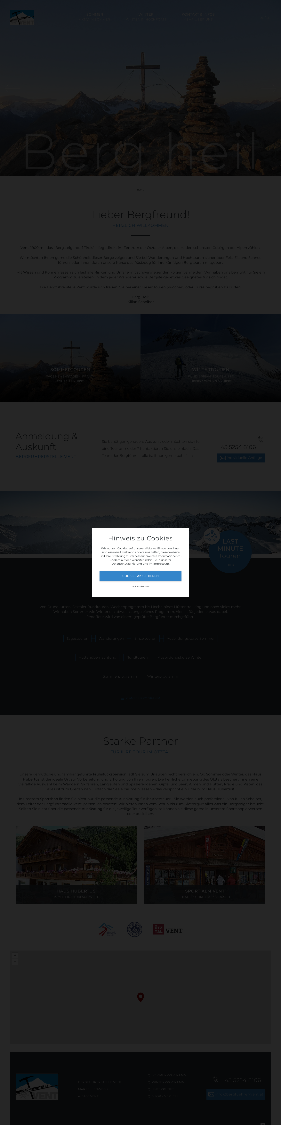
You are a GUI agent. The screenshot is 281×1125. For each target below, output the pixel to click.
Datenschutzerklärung (126, 563)
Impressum (161, 563)
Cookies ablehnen (140, 586)
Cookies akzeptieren (140, 576)
